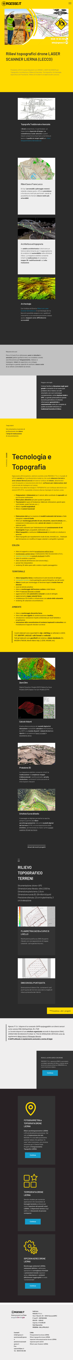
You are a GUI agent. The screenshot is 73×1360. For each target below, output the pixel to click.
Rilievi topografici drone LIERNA (40, 1337)
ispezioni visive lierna (23, 556)
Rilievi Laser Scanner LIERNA (39, 1344)
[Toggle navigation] (70, 3)
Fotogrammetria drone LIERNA (39, 1335)
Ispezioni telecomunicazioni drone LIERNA (43, 1339)
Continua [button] (50, 1073)
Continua (33, 1155)
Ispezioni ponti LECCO (37, 1342)
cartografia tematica (22, 580)
